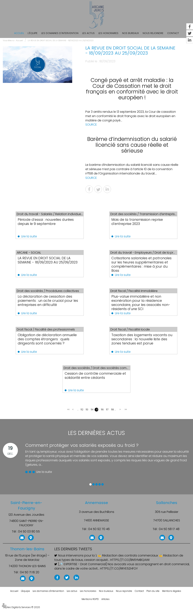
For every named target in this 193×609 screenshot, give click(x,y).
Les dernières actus (96, 433)
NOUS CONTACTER (22, 537)
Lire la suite (29, 236)
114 (92, 409)
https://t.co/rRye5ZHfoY (119, 569)
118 (112, 409)
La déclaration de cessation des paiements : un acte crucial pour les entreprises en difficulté (48, 300)
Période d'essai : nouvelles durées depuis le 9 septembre (46, 221)
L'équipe (33, 33)
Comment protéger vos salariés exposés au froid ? (82, 445)
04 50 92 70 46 (99, 529)
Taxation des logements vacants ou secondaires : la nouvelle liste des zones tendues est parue (142, 339)
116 (102, 409)
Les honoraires (108, 33)
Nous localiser (31, 537)
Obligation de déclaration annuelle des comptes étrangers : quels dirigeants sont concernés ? (47, 339)
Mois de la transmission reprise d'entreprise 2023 (137, 221)
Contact (139, 591)
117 (107, 409)
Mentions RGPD (90, 599)
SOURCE (91, 124)
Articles (105, 599)
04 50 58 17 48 (169, 529)
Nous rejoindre (153, 33)
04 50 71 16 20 (29, 572)
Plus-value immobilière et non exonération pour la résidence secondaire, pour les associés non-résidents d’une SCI (141, 302)
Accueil (19, 33)
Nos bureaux (130, 33)
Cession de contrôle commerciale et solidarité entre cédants (95, 375)
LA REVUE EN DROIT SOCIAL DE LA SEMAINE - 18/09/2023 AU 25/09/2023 (60, 40)
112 (82, 409)
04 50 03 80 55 (29, 531)
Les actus (88, 33)
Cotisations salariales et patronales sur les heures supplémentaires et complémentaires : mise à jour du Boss (142, 264)
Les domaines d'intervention (59, 33)
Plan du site (152, 591)
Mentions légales (171, 591)
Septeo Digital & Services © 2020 (21, 607)
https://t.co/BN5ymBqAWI (129, 560)
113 (87, 409)
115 (97, 409)
